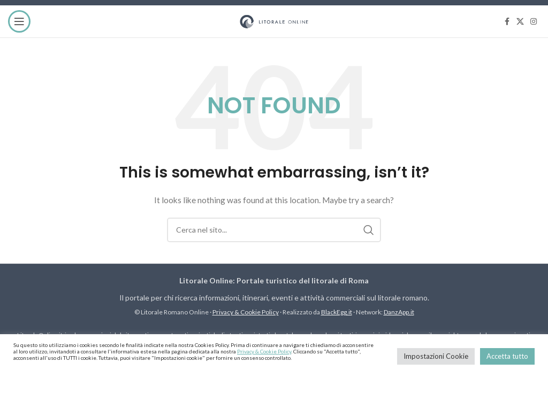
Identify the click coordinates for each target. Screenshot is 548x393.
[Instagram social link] (533, 21)
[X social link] (520, 21)
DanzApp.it (399, 312)
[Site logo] (274, 20)
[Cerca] (274, 230)
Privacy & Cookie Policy (245, 312)
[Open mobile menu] (19, 21)
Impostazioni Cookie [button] (436, 356)
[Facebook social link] (506, 21)
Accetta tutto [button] (507, 356)
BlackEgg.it (336, 312)
